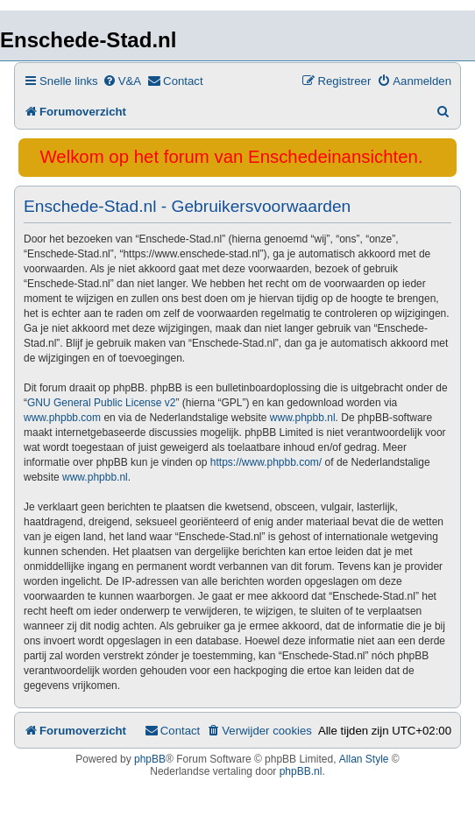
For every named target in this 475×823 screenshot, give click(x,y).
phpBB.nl (301, 771)
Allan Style (364, 759)
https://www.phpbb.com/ (266, 462)
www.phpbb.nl (303, 418)
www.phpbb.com (62, 418)
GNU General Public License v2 (101, 403)
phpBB (150, 759)
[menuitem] (122, 81)
